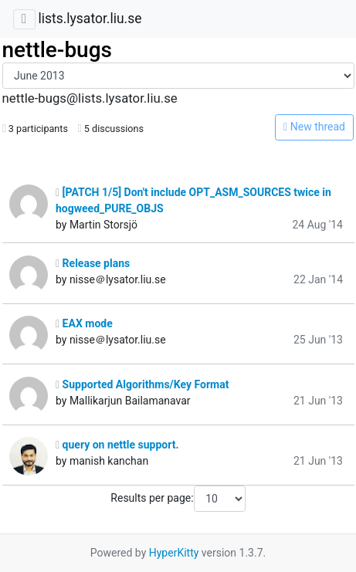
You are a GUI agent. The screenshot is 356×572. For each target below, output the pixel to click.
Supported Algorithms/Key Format (142, 384)
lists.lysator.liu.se (89, 18)
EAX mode (84, 323)
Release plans (93, 263)
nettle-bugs (57, 50)
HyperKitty (174, 553)
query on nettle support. (117, 444)
